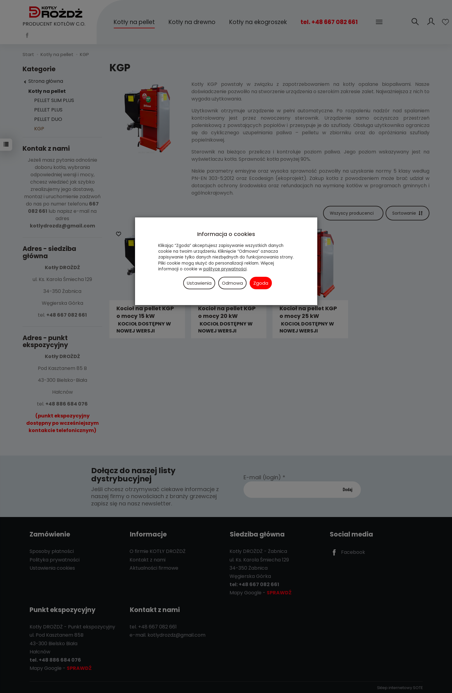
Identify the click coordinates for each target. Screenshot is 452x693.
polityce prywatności (225, 269)
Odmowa (232, 283)
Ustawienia (199, 283)
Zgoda (260, 283)
